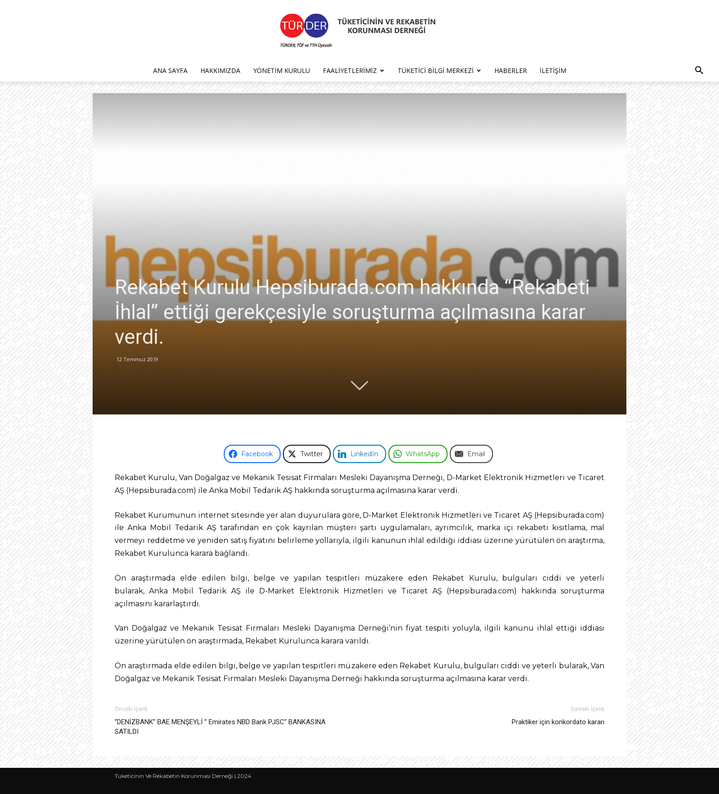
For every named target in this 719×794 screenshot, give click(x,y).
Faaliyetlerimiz (353, 70)
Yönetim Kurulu (281, 70)
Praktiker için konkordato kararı (558, 722)
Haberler (510, 70)
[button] (699, 71)
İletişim (553, 70)
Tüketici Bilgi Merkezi (439, 70)
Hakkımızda (220, 70)
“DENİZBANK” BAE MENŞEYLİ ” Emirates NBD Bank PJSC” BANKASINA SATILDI (220, 727)
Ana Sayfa (170, 70)
